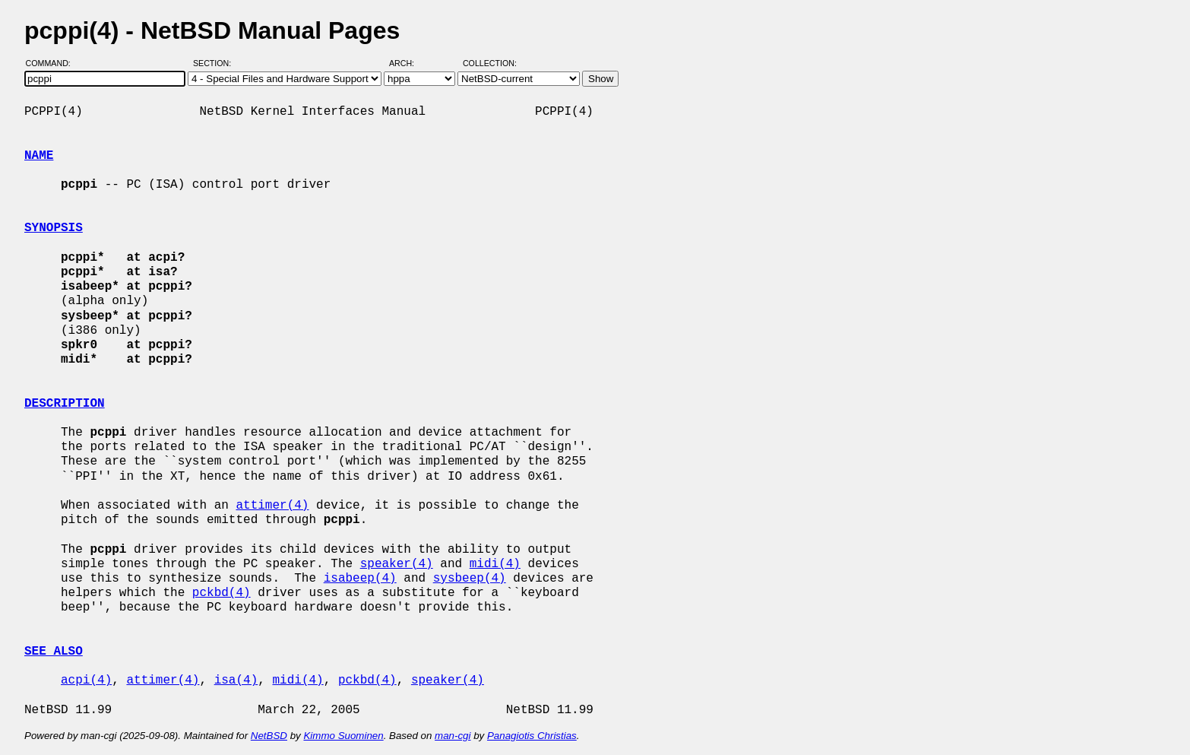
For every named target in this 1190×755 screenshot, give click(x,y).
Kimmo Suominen (343, 735)
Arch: (408, 63)
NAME (38, 156)
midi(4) (495, 564)
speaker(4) (396, 564)
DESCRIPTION (64, 403)
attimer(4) (272, 505)
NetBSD (269, 735)
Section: (215, 63)
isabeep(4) (360, 578)
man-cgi (452, 735)
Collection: (490, 63)
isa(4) (236, 680)
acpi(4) (86, 680)
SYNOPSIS (53, 228)
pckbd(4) (221, 593)
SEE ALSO (53, 651)
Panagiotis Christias (532, 735)
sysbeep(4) (469, 578)
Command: (53, 63)
